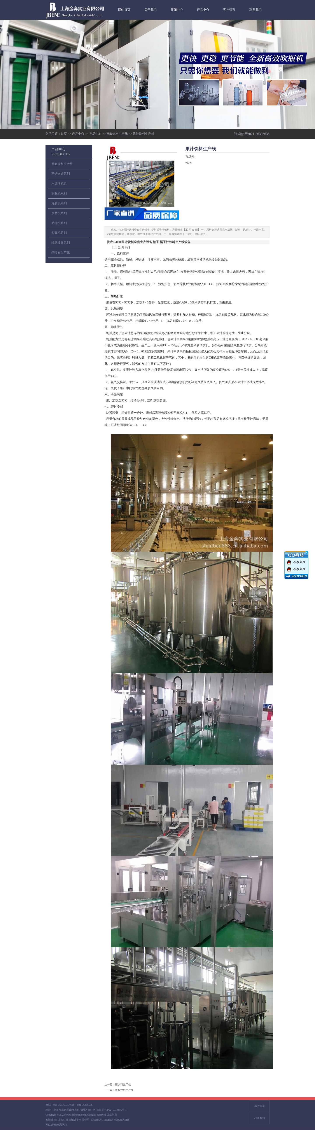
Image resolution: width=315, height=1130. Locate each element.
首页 (64, 133)
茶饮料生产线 (123, 1084)
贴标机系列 (59, 223)
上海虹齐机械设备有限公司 (73, 1119)
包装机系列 (59, 233)
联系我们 (255, 9)
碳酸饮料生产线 (124, 1089)
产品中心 (203, 9)
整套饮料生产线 (117, 133)
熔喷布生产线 (60, 252)
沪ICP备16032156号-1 (114, 1109)
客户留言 (229, 9)
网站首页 (124, 9)
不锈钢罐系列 (60, 173)
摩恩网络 (62, 1124)
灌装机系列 (59, 203)
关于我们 (150, 9)
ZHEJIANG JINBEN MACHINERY (110, 1119)
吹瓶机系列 (59, 193)
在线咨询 (299, 562)
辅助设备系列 (60, 242)
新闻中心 (177, 9)
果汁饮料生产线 (143, 133)
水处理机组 (59, 183)
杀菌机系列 (59, 213)
